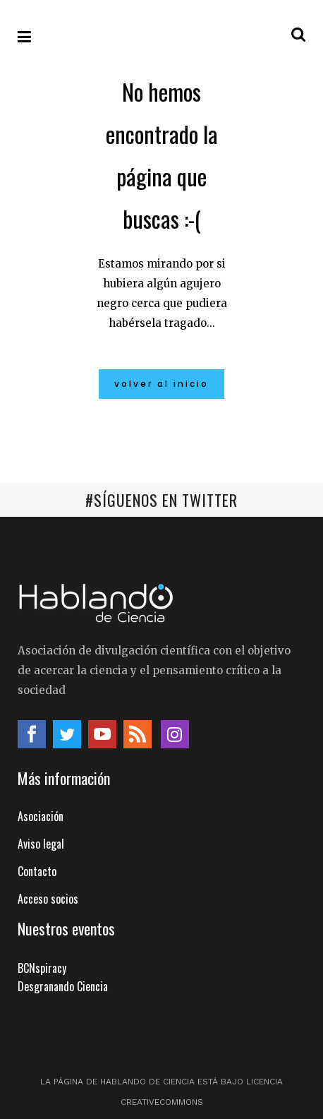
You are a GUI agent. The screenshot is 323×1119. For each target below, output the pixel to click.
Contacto (37, 871)
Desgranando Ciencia (63, 986)
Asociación (40, 816)
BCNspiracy (42, 967)
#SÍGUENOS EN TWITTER (161, 500)
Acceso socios (48, 898)
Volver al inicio (161, 384)
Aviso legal (41, 843)
